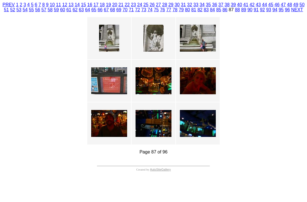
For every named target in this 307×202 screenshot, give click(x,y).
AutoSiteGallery (160, 169)
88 (237, 9)
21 (120, 4)
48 (289, 4)
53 (18, 9)
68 (112, 9)
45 (270, 4)
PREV (9, 4)
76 (162, 9)
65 (93, 9)
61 (68, 9)
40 (239, 4)
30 (177, 4)
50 (301, 4)
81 (193, 9)
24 (139, 4)
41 (245, 4)
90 (250, 9)
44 (264, 4)
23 (133, 4)
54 (25, 9)
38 (227, 4)
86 (225, 9)
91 (256, 9)
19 (108, 4)
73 (143, 9)
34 (202, 4)
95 (281, 9)
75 (156, 9)
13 (71, 4)
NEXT (297, 9)
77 (168, 9)
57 (43, 9)
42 (252, 4)
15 (83, 4)
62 (75, 9)
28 (164, 4)
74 (150, 9)
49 (295, 4)
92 (262, 9)
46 (276, 4)
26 (152, 4)
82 (200, 9)
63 (81, 9)
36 (214, 4)
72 (137, 9)
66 (100, 9)
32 (189, 4)
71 (131, 9)
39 (233, 4)
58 (50, 9)
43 (258, 4)
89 (243, 9)
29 (170, 4)
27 (158, 4)
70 (125, 9)
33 (195, 4)
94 (275, 9)
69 (118, 9)
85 (218, 9)
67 (106, 9)
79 (181, 9)
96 (287, 9)
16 (89, 4)
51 (6, 9)
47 (283, 4)
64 (87, 9)
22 (127, 4)
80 (187, 9)
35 (208, 4)
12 (64, 4)
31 (183, 4)
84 (212, 9)
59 (56, 9)
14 (77, 4)
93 (268, 9)
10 (52, 4)
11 (58, 4)
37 (220, 4)
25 (145, 4)
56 (37, 9)
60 (62, 9)
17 (95, 4)
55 (31, 9)
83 (206, 9)
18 (102, 4)
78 (175, 9)
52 (12, 9)
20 (114, 4)
